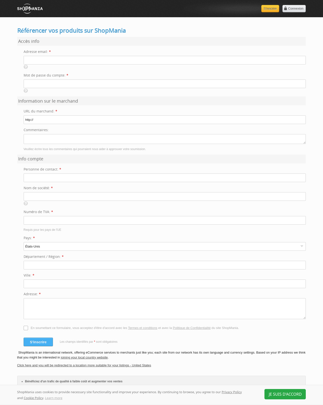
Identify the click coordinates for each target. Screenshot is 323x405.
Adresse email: (37, 51)
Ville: (29, 275)
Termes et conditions (142, 328)
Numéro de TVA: (38, 211)
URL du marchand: (40, 111)
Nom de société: (38, 188)
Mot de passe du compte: (46, 75)
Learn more (53, 398)
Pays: (29, 237)
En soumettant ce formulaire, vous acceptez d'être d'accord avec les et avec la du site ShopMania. (135, 328)
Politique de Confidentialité (192, 328)
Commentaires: (36, 129)
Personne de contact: (42, 169)
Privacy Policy (232, 392)
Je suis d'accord (285, 394)
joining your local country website (84, 357)
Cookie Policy (33, 398)
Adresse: (32, 294)
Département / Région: (44, 256)
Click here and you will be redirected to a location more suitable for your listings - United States (84, 365)
